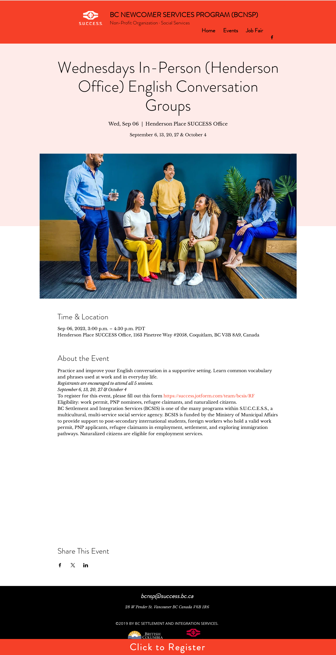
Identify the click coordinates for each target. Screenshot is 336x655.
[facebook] (272, 37)
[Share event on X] (72, 565)
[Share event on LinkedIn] (85, 565)
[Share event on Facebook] (59, 565)
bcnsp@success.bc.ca (167, 596)
